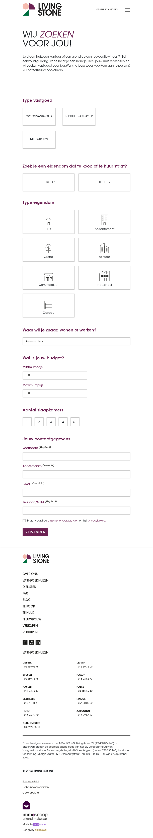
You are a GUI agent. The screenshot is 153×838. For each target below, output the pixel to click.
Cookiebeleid (31, 793)
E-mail (33, 484)
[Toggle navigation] (126, 9)
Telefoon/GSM (40, 502)
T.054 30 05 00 (84, 703)
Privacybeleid (31, 782)
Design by (35, 830)
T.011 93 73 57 (31, 691)
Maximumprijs (33, 385)
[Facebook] (25, 642)
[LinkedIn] (38, 642)
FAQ (25, 593)
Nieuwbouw (32, 619)
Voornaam (37, 448)
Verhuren (30, 632)
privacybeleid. (97, 521)
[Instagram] (31, 642)
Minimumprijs (33, 367)
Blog (27, 600)
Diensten (29, 587)
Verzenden (35, 532)
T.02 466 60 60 (84, 691)
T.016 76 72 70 (31, 715)
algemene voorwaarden (63, 521)
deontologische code (62, 747)
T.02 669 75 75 (31, 679)
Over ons (30, 574)
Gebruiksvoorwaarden (36, 787)
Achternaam (38, 466)
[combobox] (26, 342)
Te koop (29, 606)
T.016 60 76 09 (84, 667)
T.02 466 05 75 (31, 667)
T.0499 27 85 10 (31, 727)
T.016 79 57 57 (84, 715)
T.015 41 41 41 (31, 703)
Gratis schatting (107, 10)
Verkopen (30, 626)
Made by (34, 824)
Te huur (28, 613)
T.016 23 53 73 (84, 679)
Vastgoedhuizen (35, 580)
